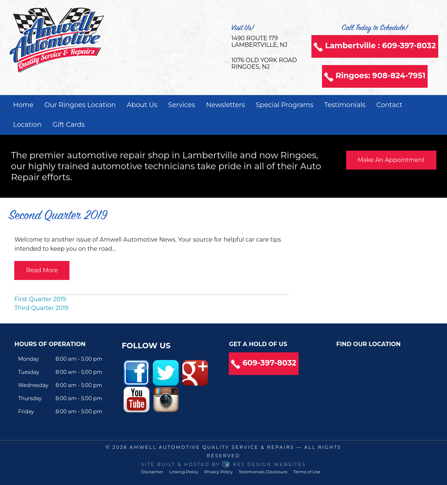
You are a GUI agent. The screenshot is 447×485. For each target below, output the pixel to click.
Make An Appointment (391, 159)
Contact (389, 105)
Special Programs (284, 105)
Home (23, 105)
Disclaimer (152, 471)
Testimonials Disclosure (263, 471)
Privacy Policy (218, 471)
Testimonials (344, 105)
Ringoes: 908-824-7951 (380, 75)
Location (27, 125)
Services (181, 105)
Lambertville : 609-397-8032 (380, 45)
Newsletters (225, 105)
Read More (42, 270)
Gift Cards (69, 125)
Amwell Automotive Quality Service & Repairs (212, 447)
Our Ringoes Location (79, 105)
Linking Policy (183, 471)
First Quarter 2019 (40, 299)
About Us (142, 105)
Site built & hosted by (223, 464)
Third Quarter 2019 (41, 307)
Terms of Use (306, 471)
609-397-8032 (269, 362)
